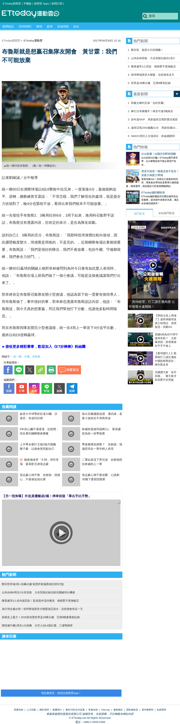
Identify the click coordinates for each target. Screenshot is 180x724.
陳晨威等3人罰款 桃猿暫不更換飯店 (153, 66)
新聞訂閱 (56, 3)
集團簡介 (57, 709)
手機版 (27, 3)
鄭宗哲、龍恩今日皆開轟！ (147, 49)
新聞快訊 (8, 26)
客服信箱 (93, 709)
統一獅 (17, 356)
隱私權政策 (132, 709)
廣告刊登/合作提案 (75, 709)
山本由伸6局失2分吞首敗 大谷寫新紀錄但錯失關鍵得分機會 (38, 592)
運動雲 (33, 14)
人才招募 (31, 709)
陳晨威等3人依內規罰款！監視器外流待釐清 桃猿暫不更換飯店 (40, 600)
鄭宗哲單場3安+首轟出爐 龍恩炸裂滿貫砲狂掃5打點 (33, 584)
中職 (27, 356)
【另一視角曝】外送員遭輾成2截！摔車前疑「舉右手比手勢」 (46, 496)
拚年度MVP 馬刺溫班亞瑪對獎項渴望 (154, 119)
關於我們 (44, 709)
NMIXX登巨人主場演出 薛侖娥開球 (153, 136)
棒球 (39, 26)
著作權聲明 (147, 709)
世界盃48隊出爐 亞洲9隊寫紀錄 (151, 82)
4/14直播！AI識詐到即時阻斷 (143, 153)
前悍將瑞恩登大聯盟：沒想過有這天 (152, 74)
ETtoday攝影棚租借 (138, 188)
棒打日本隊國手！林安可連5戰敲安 (152, 111)
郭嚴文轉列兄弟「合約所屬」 (150, 102)
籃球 (50, 26)
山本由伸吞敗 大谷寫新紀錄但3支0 (153, 58)
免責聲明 (161, 709)
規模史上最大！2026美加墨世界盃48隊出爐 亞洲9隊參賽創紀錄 (41, 617)
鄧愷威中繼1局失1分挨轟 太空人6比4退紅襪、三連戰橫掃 (37, 625)
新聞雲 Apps (41, 3)
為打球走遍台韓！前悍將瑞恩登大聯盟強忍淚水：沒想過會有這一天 (42, 608)
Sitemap (105, 709)
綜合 (76, 26)
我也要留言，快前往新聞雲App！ (61, 693)
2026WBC (25, 26)
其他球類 (63, 26)
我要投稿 (18, 709)
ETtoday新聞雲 (12, 3)
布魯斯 (36, 356)
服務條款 (118, 709)
